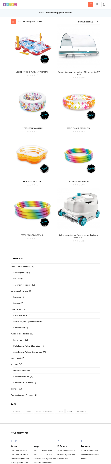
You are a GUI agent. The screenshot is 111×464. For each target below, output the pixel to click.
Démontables (19, 370)
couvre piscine (20, 272)
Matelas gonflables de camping (28, 352)
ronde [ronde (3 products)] (69, 411)
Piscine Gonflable (21, 376)
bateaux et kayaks (19, 291)
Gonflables (16, 309)
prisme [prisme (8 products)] (60, 411)
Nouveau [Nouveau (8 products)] (16, 411)
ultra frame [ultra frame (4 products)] (81, 411)
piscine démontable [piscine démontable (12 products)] (44, 411)
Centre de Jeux (20, 315)
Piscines (14, 364)
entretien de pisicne (22, 285)
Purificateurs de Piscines (22, 395)
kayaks (16, 303)
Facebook (12, 441)
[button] (87, 21)
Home (41, 12)
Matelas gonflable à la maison (27, 346)
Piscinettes (18, 327)
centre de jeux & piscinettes (26, 321)
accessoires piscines (20, 266)
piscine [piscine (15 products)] (28, 411)
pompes (14, 389)
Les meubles (19, 340)
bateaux (17, 297)
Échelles (17, 279)
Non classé (16, 358)
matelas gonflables (20, 334)
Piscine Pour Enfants (22, 383)
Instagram (16, 441)
